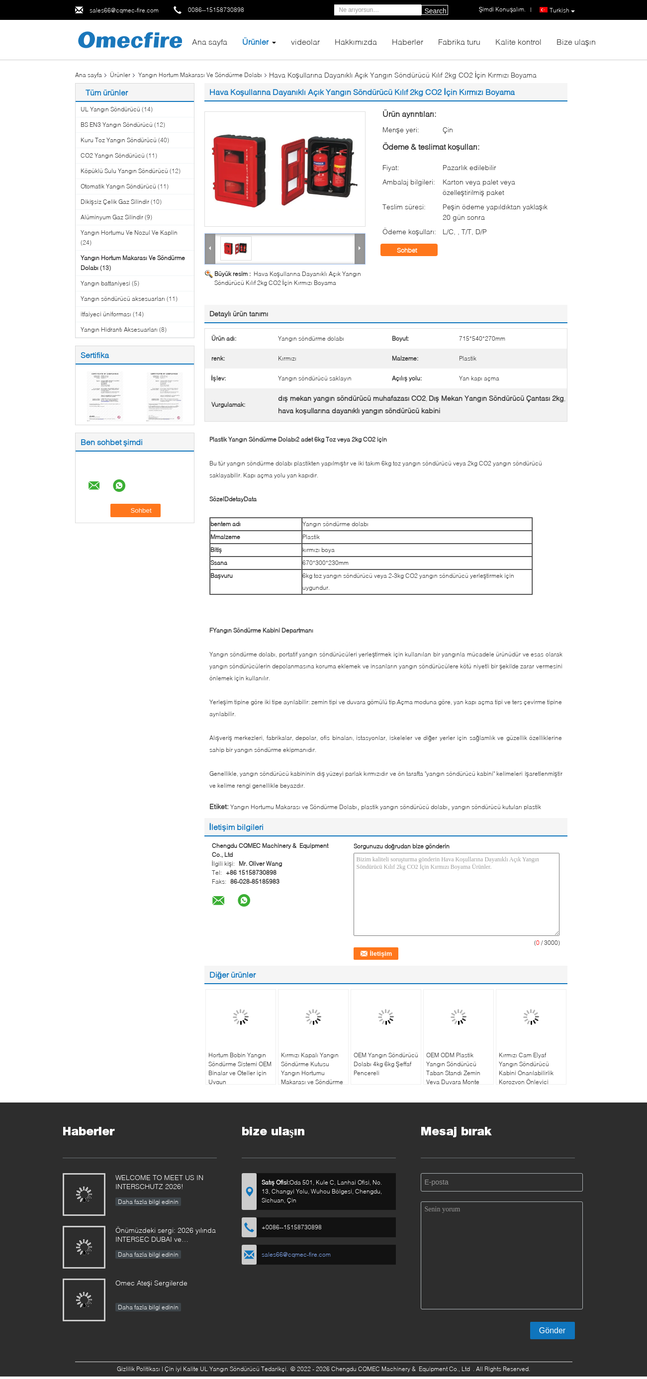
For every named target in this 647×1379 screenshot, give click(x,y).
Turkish (562, 10)
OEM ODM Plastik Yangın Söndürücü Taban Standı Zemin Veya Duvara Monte (453, 1068)
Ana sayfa (209, 41)
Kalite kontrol (518, 41)
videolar (305, 41)
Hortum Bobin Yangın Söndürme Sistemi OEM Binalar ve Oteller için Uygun (240, 1068)
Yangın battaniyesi (105, 283)
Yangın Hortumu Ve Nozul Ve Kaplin (129, 232)
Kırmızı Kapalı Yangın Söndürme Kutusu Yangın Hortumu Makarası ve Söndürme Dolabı (312, 1073)
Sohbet (414, 250)
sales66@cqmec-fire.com (124, 10)
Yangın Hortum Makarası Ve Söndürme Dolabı (200, 75)
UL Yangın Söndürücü (110, 109)
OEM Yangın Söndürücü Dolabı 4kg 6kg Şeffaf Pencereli (386, 1064)
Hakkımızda (356, 41)
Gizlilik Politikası (138, 1369)
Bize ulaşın (576, 41)
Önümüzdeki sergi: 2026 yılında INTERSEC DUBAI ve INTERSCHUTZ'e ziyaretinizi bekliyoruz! (165, 1235)
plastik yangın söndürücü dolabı (404, 807)
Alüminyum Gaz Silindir (112, 217)
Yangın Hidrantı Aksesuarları (119, 329)
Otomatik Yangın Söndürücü (118, 186)
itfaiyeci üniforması (106, 314)
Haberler (407, 41)
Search (436, 11)
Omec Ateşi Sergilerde (151, 1283)
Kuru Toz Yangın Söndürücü (119, 140)
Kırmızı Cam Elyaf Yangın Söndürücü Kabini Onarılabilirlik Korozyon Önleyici (526, 1068)
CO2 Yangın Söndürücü (113, 155)
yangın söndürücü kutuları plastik (496, 807)
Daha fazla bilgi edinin (148, 1201)
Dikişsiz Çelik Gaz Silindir (115, 201)
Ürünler (255, 41)
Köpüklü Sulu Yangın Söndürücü (124, 171)
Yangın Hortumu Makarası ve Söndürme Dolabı (293, 807)
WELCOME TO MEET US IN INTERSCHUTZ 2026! (159, 1182)
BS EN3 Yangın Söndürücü (117, 124)
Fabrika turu (459, 41)
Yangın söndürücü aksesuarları (123, 298)
